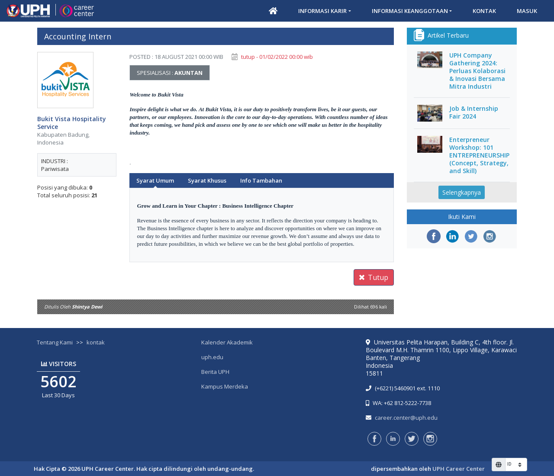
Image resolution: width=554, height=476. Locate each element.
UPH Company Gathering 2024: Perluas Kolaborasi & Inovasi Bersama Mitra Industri (477, 70)
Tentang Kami (55, 342)
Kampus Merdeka (224, 386)
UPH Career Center (458, 469)
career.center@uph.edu (406, 417)
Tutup (373, 277)
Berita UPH (215, 372)
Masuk (527, 11)
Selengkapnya (461, 192)
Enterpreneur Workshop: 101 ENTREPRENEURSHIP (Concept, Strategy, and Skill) (479, 155)
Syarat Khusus (207, 180)
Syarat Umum (155, 180)
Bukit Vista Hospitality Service (71, 123)
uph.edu (212, 357)
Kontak (484, 11)
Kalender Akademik (227, 342)
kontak (96, 342)
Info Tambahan (261, 180)
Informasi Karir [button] (322, 11)
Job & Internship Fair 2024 (473, 112)
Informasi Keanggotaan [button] (410, 11)
